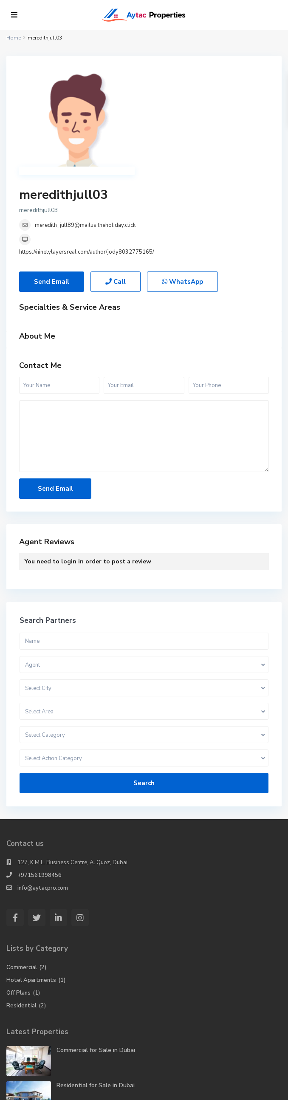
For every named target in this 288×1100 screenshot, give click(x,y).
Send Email (51, 196)
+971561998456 (39, 790)
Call (115, 196)
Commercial (21, 882)
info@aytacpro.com (42, 803)
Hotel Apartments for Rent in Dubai (106, 1036)
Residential (21, 921)
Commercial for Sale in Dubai (95, 965)
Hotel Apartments (31, 895)
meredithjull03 (188, 77)
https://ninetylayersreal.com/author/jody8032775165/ (211, 134)
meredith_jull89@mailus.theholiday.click (210, 107)
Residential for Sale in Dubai (95, 1000)
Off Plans (18, 908)
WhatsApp (182, 196)
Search (144, 698)
